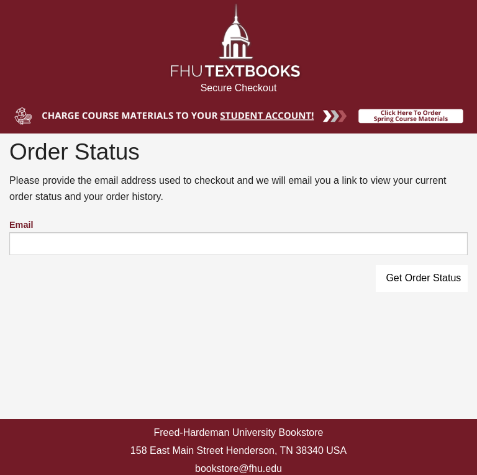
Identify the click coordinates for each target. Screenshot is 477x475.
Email (21, 224)
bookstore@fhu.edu (238, 468)
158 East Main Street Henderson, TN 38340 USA (238, 450)
